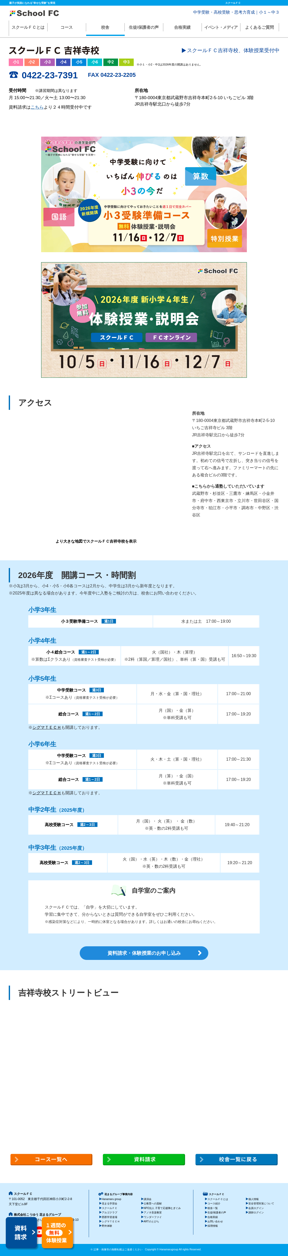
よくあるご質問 (259, 27)
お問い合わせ (215, 1221)
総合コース (68, 714)
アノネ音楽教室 (153, 1212)
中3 (126, 62)
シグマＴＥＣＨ (46, 727)
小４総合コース (60, 652)
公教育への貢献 (153, 1203)
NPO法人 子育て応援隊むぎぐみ (162, 1208)
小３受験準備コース (79, 621)
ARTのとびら (151, 1221)
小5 (79, 62)
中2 (110, 62)
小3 (47, 62)
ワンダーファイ (153, 1217)
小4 (63, 62)
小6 (95, 62)
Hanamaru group (111, 1199)
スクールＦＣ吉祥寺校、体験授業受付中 (233, 50)
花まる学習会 (109, 1203)
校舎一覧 (213, 1208)
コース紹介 (214, 1203)
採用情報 (213, 1225)
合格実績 (182, 27)
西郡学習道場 (109, 1217)
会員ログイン (256, 1208)
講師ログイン (256, 1212)
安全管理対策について (261, 1203)
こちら (37, 107)
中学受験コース (71, 690)
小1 (16, 62)
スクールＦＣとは (28, 27)
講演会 (147, 1199)
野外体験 (107, 1225)
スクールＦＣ (109, 1208)
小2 (32, 62)
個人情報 (253, 1199)
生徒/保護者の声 (144, 27)
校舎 (105, 27)
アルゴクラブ (109, 1212)
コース (66, 27)
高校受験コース (59, 825)
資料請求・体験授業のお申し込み (144, 953)
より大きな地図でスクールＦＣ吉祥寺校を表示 (96, 541)
